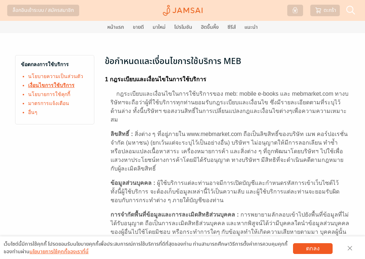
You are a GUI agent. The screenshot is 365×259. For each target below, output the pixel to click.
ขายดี (138, 27)
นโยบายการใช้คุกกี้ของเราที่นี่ (59, 251)
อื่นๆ (32, 112)
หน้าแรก (115, 27)
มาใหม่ (159, 27)
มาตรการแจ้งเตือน (48, 103)
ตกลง (313, 248)
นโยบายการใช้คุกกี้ (49, 94)
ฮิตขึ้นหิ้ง (210, 27)
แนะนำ (251, 27)
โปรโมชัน (183, 27)
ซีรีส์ (231, 27)
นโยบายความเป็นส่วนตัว (55, 76)
